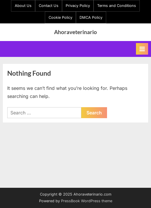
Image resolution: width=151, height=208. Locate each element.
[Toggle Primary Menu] (142, 49)
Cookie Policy (60, 17)
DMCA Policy (91, 17)
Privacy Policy (78, 5)
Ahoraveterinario (75, 32)
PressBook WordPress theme (86, 201)
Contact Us (48, 5)
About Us (23, 5)
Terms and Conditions (116, 5)
